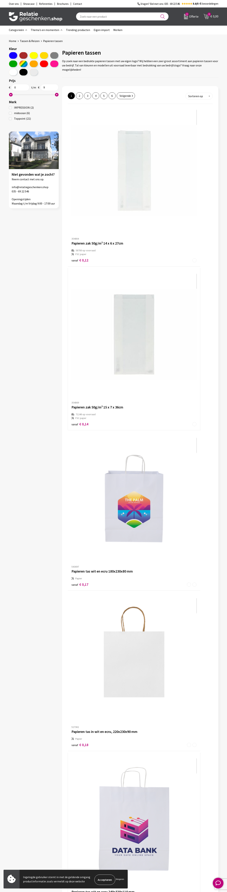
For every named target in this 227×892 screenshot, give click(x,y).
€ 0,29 (176, 474)
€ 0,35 (176, 724)
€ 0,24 (128, 322)
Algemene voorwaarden (184, 826)
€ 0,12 (79, 174)
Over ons (72, 826)
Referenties (126, 843)
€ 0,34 (79, 646)
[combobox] (122, 16)
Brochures (125, 837)
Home (12, 41)
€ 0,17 (176, 170)
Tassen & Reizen (30, 41)
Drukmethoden (76, 843)
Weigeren (120, 879)
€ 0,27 (79, 396)
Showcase (125, 831)
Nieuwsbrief (74, 831)
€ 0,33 (79, 724)
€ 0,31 (79, 564)
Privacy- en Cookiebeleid (185, 831)
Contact (124, 826)
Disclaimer (176, 837)
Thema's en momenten (45, 30)
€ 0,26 (176, 322)
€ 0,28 (128, 400)
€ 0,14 (128, 174)
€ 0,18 (79, 248)
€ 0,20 (128, 248)
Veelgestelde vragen (79, 837)
